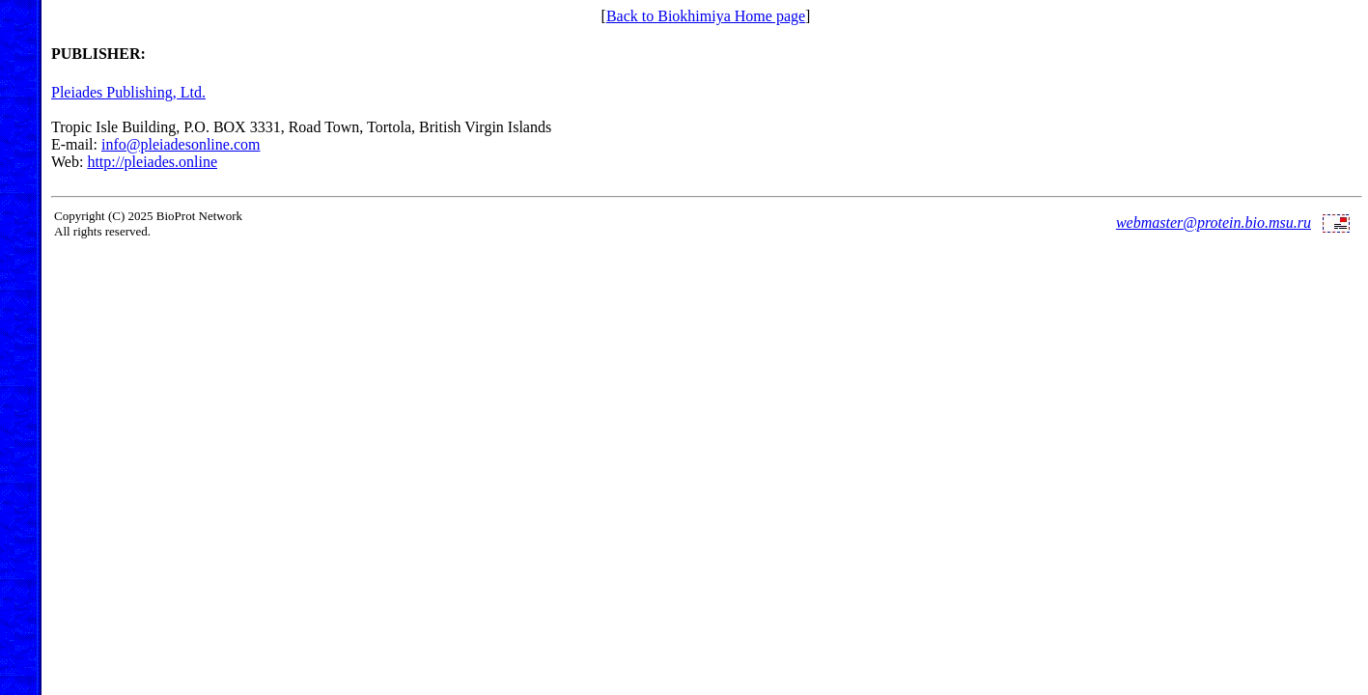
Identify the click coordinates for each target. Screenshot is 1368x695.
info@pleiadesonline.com (180, 144)
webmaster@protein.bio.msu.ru (1213, 222)
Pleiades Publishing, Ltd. (128, 92)
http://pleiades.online (152, 161)
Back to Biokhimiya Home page (705, 16)
